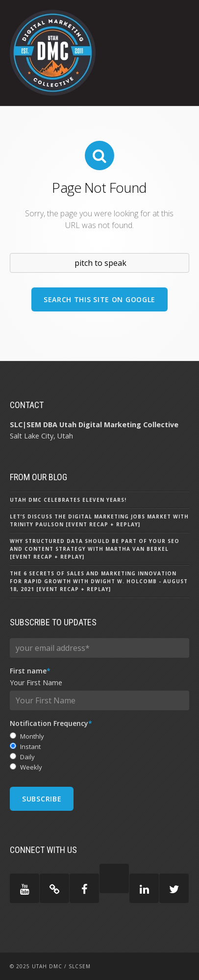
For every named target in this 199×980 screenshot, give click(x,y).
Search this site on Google (99, 299)
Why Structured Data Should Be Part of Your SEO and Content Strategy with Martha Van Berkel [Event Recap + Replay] (94, 549)
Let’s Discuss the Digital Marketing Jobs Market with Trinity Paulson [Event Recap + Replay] (99, 520)
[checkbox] (99, 751)
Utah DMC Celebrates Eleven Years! (68, 499)
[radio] (99, 736)
